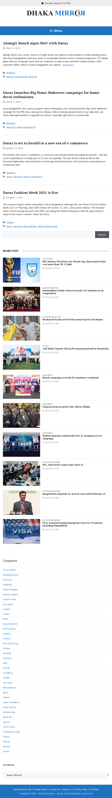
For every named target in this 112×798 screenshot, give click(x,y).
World (6, 751)
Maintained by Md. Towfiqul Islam (30, 789)
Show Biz (7, 716)
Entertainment (10, 623)
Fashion (10, 222)
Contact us (54, 789)
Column (6, 609)
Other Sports (9, 707)
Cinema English (10, 594)
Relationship (9, 712)
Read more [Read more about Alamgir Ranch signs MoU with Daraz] (68, 64)
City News (8, 604)
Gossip (6, 667)
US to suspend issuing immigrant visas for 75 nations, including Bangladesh (72, 524)
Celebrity (7, 584)
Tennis (6, 736)
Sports (6, 721)
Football (48, 259)
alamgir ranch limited (16, 76)
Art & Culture (9, 569)
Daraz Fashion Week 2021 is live (30, 192)
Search (102, 234)
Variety (6, 741)
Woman (6, 746)
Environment (9, 628)
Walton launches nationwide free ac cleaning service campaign (72, 437)
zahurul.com (87, 793)
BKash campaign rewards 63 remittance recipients (70, 377)
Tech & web (9, 726)
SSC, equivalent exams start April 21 (62, 464)
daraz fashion (30, 226)
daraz (9, 176)
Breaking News (10, 574)
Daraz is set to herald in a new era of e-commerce (45, 143)
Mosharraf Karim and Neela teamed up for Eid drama (72, 319)
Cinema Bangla (10, 589)
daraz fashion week (47, 226)
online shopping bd (25, 127)
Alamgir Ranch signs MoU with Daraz (35, 43)
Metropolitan (51, 288)
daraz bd (32, 76)
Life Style (7, 682)
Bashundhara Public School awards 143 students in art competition (73, 292)
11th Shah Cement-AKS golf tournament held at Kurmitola (75, 348)
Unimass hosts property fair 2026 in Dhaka (66, 406)
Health (6, 677)
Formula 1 (8, 658)
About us (66, 789)
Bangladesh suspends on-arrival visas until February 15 (73, 493)
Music (6, 692)
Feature (7, 638)
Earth (5, 618)
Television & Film (52, 317)
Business (10, 72)
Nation (6, 697)
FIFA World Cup (10, 643)
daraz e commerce (32, 176)
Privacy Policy (81, 789)
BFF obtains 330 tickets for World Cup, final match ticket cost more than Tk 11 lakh (74, 263)
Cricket (6, 614)
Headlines (8, 672)
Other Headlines (52, 462)
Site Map (94, 789)
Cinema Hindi (9, 599)
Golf (46, 346)
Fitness (6, 648)
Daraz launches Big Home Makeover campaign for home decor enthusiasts (51, 94)
